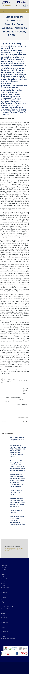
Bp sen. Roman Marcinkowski (7, 611)
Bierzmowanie (5, 590)
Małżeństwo (4, 592)
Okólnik (3, 576)
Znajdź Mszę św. (5, 569)
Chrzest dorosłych (5, 587)
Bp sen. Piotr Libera (6, 608)
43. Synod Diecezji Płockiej (7, 581)
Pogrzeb (3, 594)
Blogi (3, 572)
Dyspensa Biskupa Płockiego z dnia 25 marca (16, 492)
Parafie (3, 633)
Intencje (3, 599)
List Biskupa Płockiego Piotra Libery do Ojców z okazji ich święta (17, 439)
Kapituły (4, 624)
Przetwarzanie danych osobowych (8, 638)
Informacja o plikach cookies (7, 641)
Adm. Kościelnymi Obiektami (7, 620)
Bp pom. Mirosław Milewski (7, 606)
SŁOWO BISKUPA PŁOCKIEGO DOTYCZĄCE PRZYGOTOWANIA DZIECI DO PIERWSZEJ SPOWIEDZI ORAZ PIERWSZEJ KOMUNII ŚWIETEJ (18, 451)
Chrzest (3, 585)
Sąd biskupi (4, 617)
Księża (3, 636)
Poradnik (3, 583)
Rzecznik (4, 629)
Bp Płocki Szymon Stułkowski (7, 603)
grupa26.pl (18, 670)
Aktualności (4, 567)
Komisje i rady (5, 622)
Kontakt (2, 627)
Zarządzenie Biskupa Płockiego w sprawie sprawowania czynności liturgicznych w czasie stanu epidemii (17, 502)
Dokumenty (3, 574)
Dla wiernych (4, 565)
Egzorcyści (4, 597)
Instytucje (3, 613)
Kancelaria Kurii (5, 631)
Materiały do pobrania (6, 578)
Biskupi (2, 602)
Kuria (3, 615)
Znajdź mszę (7, 5)
